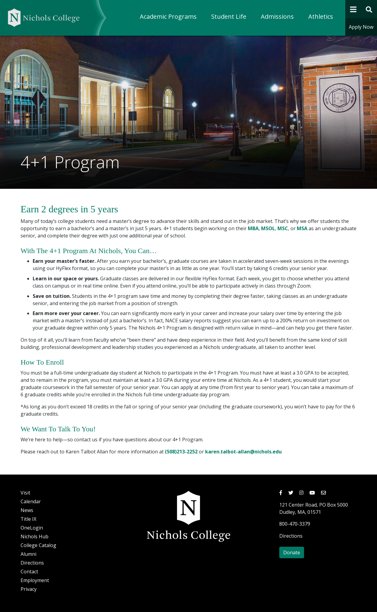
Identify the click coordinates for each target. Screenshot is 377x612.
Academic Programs (168, 16)
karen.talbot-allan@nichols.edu (243, 451)
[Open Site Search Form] (369, 9)
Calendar (31, 501)
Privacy (29, 589)
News (27, 510)
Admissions (277, 16)
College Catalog (38, 545)
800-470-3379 (294, 523)
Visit (25, 492)
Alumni (28, 554)
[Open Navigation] (353, 9)
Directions (32, 562)
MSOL (268, 228)
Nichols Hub (34, 536)
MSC (282, 228)
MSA (302, 228)
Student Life (228, 16)
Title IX (28, 519)
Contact (29, 571)
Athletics (320, 16)
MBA (253, 228)
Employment (35, 580)
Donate (291, 552)
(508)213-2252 (181, 451)
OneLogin (32, 527)
